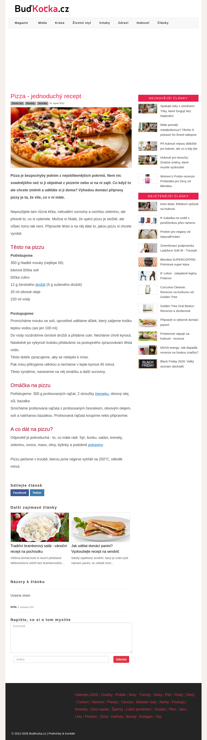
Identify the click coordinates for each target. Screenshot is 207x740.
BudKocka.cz (37, 733)
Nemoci (98, 702)
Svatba (160, 709)
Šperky (117, 709)
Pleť (168, 695)
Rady (179, 695)
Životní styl (82, 22)
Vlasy (157, 695)
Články (163, 22)
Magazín (21, 22)
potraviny (95, 445)
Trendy (144, 695)
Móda (42, 22)
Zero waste (100, 709)
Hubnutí (143, 22)
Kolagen (146, 717)
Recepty (30, 103)
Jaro (182, 709)
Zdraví (123, 22)
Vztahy (104, 22)
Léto (78, 717)
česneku (102, 394)
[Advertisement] (103, 58)
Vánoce (127, 702)
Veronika (42, 103)
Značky (107, 695)
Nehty (164, 702)
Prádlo (121, 695)
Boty (132, 695)
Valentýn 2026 (86, 695)
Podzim (91, 717)
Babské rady (146, 702)
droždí (40, 285)
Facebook (19, 492)
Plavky (112, 702)
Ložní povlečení (139, 709)
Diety (190, 695)
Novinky (81, 709)
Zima (104, 717)
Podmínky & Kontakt (62, 733)
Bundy (131, 717)
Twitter (37, 492)
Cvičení (83, 702)
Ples (172, 709)
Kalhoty (117, 717)
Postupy (178, 702)
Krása (59, 22)
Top (159, 717)
